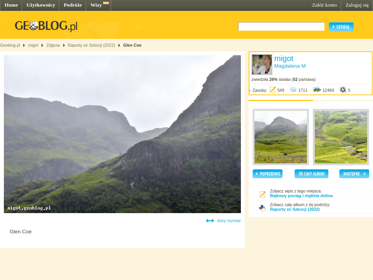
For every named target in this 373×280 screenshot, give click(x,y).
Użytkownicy (40, 5)
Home (11, 5)
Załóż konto (324, 5)
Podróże (73, 5)
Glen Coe (132, 45)
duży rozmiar (229, 220)
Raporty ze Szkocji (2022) (91, 45)
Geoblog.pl (10, 45)
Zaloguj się (357, 5)
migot (33, 45)
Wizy (96, 5)
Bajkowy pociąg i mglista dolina (301, 195)
